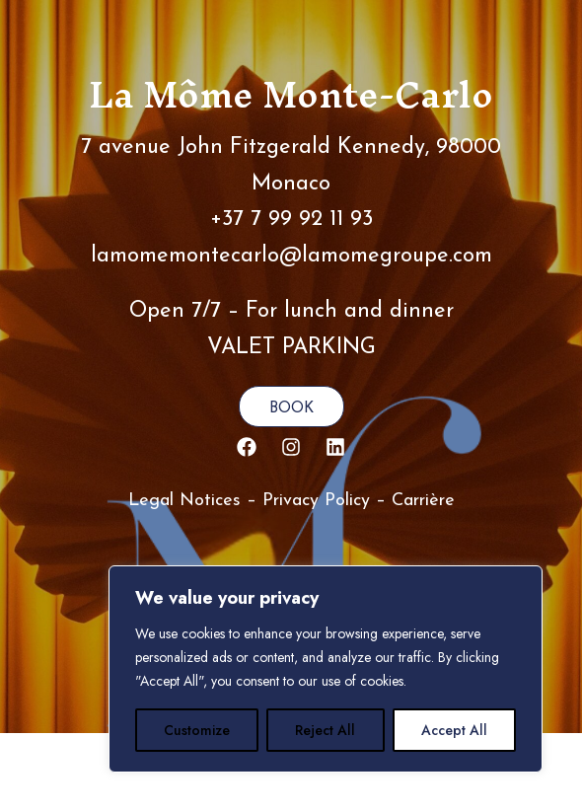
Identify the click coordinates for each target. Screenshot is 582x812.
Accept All (454, 730)
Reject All (325, 730)
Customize (197, 730)
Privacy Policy (316, 500)
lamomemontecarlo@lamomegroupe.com (291, 256)
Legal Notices (184, 500)
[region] (326, 669)
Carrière (423, 500)
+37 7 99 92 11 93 (291, 219)
